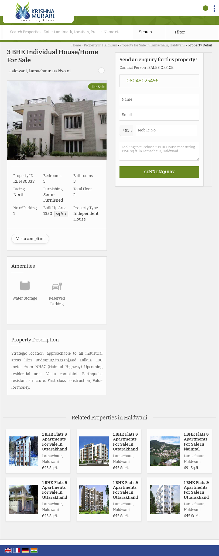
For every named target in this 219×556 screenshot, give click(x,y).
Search (145, 31)
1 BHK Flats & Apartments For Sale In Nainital (196, 442)
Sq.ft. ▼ (61, 214)
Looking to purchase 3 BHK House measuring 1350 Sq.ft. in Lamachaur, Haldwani (159, 151)
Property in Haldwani (100, 45)
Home (76, 45)
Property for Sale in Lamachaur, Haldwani (152, 45)
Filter (180, 32)
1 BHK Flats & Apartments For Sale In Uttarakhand (54, 442)
